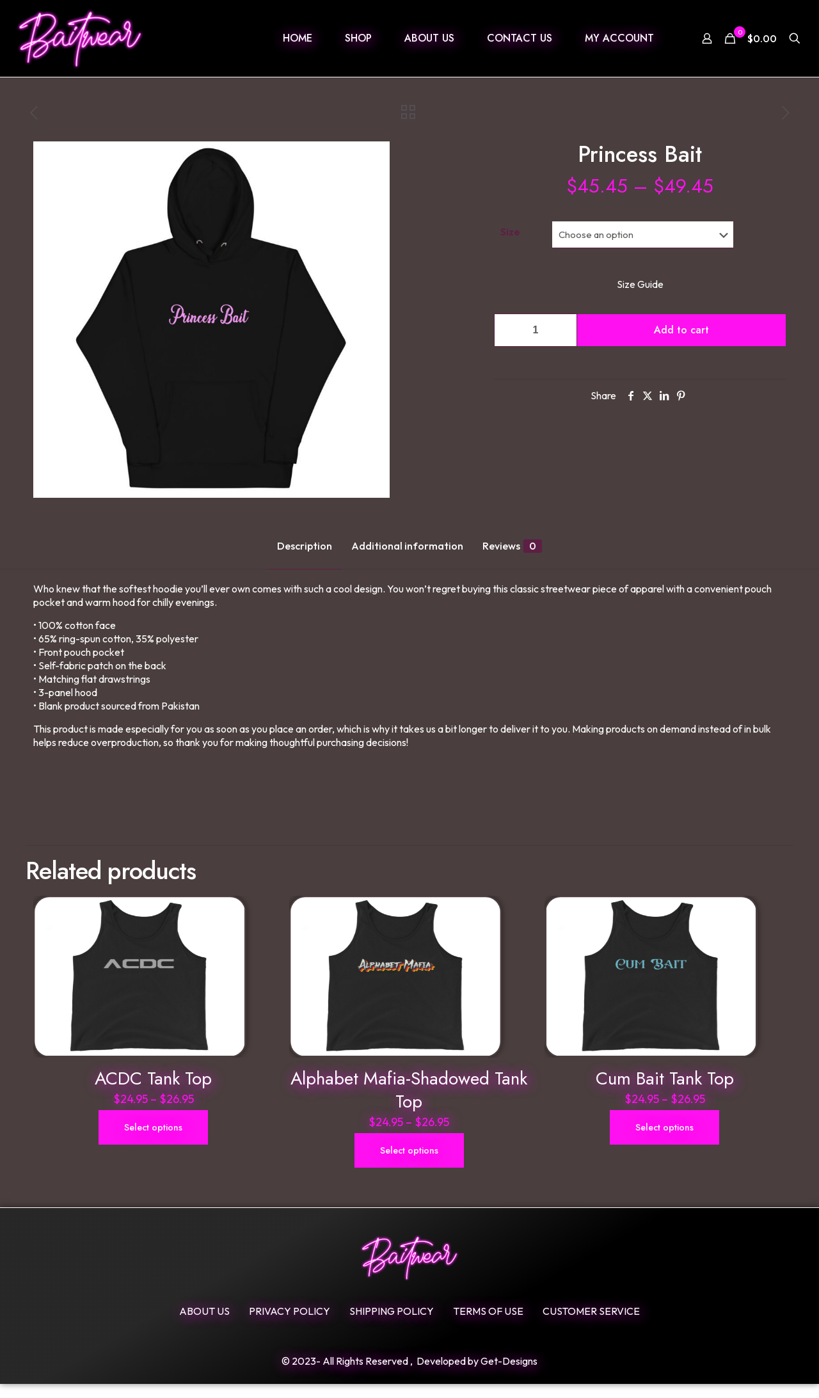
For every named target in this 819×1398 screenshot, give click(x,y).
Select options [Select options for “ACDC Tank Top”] (153, 1141)
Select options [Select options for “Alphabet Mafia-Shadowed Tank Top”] (409, 1164)
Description (304, 545)
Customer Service (591, 1325)
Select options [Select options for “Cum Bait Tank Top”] (664, 1141)
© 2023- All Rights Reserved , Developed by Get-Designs (409, 1375)
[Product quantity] (535, 330)
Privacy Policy (289, 1325)
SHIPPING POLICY (391, 1325)
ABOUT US (204, 1325)
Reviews (512, 546)
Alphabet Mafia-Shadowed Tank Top (408, 1104)
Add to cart (681, 329)
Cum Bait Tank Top (665, 1092)
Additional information (407, 545)
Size (510, 231)
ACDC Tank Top (153, 1092)
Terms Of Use (488, 1325)
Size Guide (640, 284)
